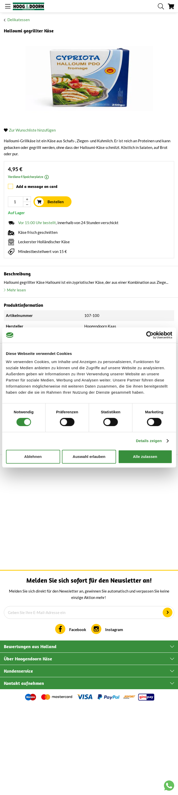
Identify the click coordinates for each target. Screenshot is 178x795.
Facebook (77, 718)
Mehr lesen (16, 290)
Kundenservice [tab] (18, 760)
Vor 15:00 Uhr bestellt (37, 222)
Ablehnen (33, 456)
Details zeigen (149, 441)
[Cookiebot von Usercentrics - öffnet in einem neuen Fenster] (149, 335)
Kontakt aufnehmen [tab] (24, 772)
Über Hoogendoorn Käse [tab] (28, 748)
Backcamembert (59, 592)
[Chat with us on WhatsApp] (169, 786)
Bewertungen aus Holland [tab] (30, 735)
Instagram (114, 718)
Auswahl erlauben (89, 456)
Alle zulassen (145, 456)
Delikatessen (18, 19)
